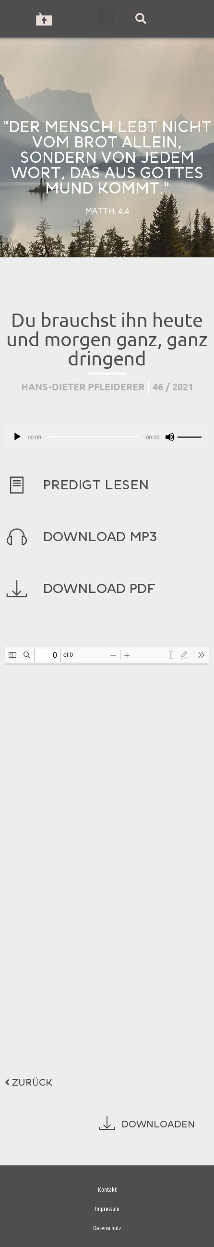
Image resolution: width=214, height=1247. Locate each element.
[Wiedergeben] (17, 437)
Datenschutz (107, 1227)
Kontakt (107, 1189)
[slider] (94, 436)
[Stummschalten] (170, 437)
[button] (107, 16)
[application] (107, 436)
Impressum (107, 1208)
